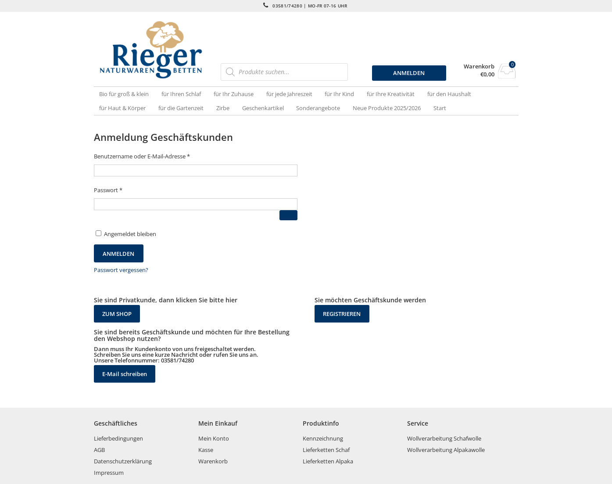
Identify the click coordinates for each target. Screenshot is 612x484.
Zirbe (222, 108)
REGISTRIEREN (342, 314)
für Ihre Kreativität (391, 94)
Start (439, 108)
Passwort (108, 190)
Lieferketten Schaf (326, 450)
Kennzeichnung (323, 438)
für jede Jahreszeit (289, 94)
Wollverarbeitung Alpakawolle (446, 450)
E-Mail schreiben (124, 374)
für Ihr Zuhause (234, 94)
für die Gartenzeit (181, 108)
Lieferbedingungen (118, 438)
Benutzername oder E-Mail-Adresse (142, 156)
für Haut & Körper (122, 108)
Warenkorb (479, 66)
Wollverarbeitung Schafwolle (444, 438)
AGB (99, 450)
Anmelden (118, 254)
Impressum (109, 473)
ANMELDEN (409, 73)
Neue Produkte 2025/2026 (387, 108)
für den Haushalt (449, 94)
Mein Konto (213, 438)
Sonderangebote (318, 108)
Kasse (205, 450)
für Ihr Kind (339, 94)
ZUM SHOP (117, 314)
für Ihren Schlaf (181, 94)
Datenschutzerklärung (123, 461)
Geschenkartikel (263, 108)
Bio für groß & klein (124, 94)
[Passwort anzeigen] (288, 215)
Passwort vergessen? (121, 270)
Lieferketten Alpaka (328, 461)
